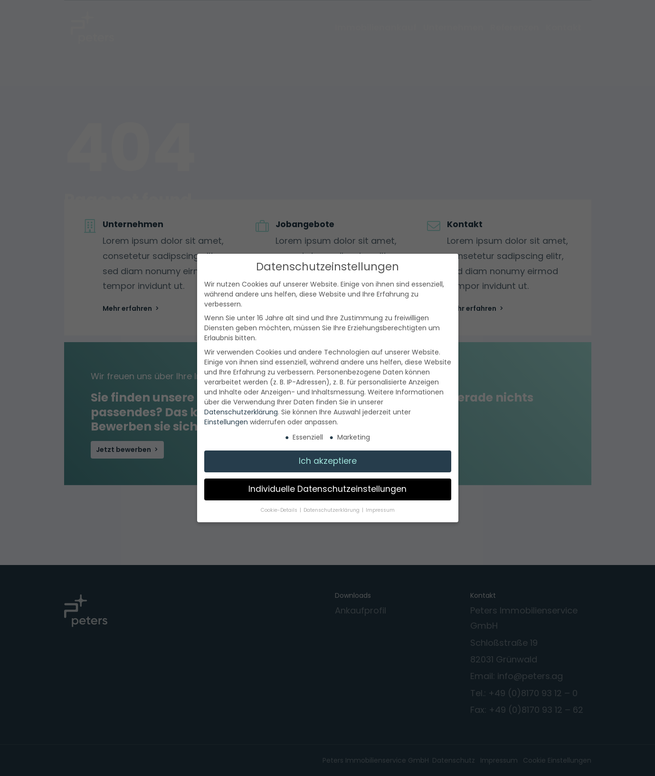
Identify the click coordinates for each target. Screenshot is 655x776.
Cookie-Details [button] (280, 510)
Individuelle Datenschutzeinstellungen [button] (327, 489)
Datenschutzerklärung (241, 412)
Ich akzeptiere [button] (328, 461)
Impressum (380, 510)
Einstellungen (226, 422)
